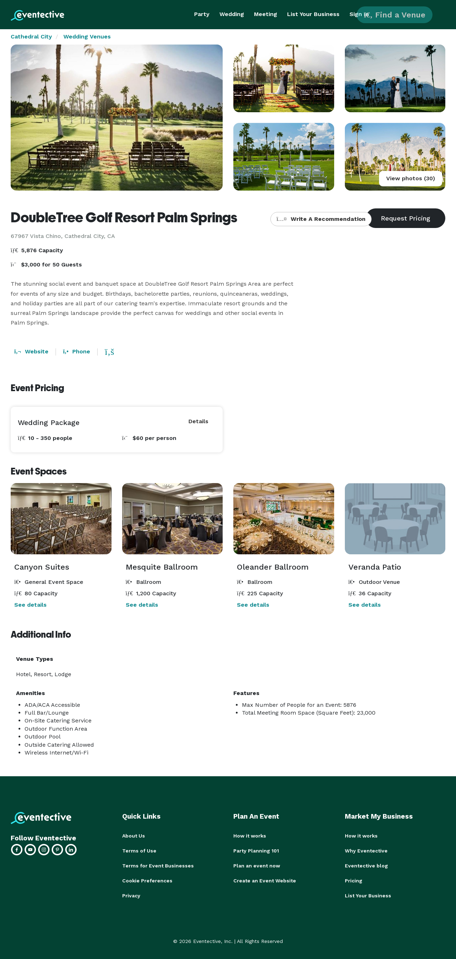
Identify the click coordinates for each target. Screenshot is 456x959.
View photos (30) (410, 178)
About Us (133, 836)
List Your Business (313, 14)
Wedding (231, 14)
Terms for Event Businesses (158, 866)
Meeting (265, 14)
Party (201, 14)
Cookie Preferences (147, 880)
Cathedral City (31, 36)
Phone (76, 351)
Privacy (131, 895)
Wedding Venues (87, 36)
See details (30, 604)
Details (198, 421)
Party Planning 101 (256, 851)
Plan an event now (256, 866)
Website (31, 351)
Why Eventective (366, 851)
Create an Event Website (264, 880)
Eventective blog (366, 866)
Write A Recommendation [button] (320, 219)
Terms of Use (139, 851)
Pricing (353, 880)
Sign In (359, 14)
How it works (249, 836)
